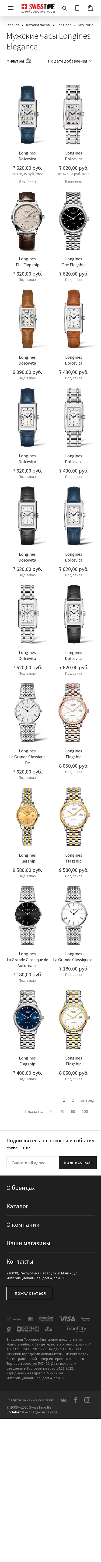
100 (85, 1111)
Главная (12, 24)
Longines (64, 24)
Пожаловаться (30, 1293)
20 (51, 1111)
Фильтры (15, 61)
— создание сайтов (32, 1412)
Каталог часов (38, 24)
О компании (23, 1224)
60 (73, 1111)
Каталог (17, 1206)
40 (62, 1111)
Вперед (87, 1100)
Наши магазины (28, 1243)
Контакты (19, 1261)
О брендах (20, 1188)
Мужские (85, 24)
